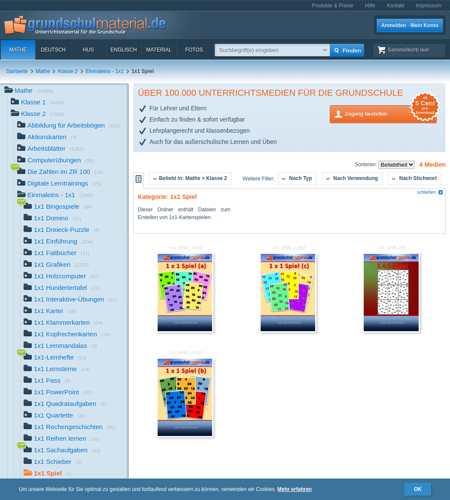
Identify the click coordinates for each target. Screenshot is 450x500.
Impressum (428, 6)
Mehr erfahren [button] (294, 489)
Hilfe (370, 6)
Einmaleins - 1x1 (104, 71)
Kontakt (395, 6)
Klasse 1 (37, 103)
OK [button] (418, 489)
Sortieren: (366, 165)
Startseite (17, 71)
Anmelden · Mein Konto (409, 25)
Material (158, 50)
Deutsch (53, 50)
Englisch (123, 50)
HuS (88, 50)
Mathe (18, 50)
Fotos (194, 50)
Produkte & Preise (332, 6)
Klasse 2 (68, 71)
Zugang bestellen (391, 113)
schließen (430, 192)
